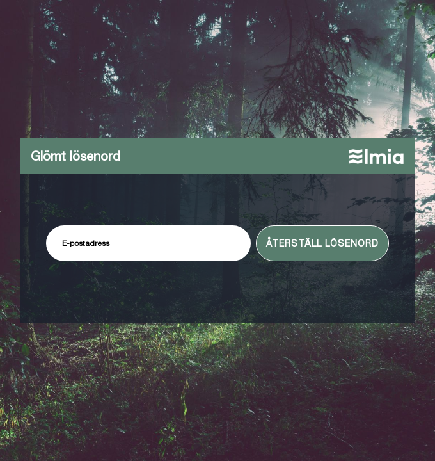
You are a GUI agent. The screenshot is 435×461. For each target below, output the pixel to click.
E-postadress (85, 243)
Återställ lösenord (322, 243)
